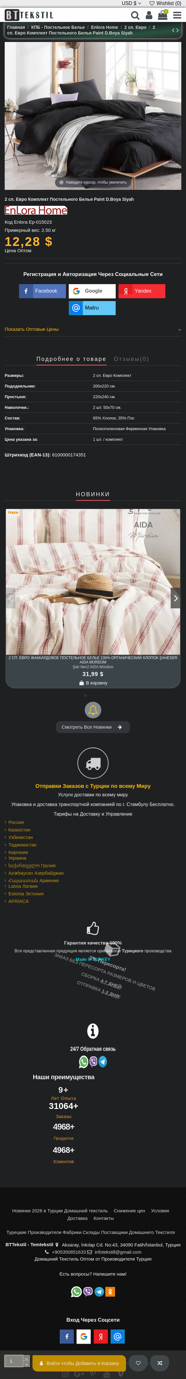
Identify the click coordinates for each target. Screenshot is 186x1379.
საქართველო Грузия (32, 865)
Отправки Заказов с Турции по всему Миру (93, 786)
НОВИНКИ (93, 494)
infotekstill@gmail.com (118, 1252)
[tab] (93, 330)
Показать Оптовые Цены (93, 329)
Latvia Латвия (23, 886)
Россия (16, 822)
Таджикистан (22, 844)
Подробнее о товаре (71, 359)
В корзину (93, 682)
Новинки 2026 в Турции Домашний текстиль (60, 1210)
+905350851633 (69, 1252)
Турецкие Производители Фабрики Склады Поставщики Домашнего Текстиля (91, 1232)
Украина (17, 858)
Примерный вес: (22, 230)
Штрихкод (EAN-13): (28, 454)
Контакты (103, 1218)
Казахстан (19, 829)
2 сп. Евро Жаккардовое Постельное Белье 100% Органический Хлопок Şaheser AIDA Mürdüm (93, 660)
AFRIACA (18, 901)
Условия (160, 1210)
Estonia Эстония (25, 893)
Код (9, 222)
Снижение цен (129, 1210)
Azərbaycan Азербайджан (36, 873)
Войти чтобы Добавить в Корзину (79, 1363)
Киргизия (18, 852)
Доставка (78, 1218)
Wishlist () (165, 3)
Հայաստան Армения (33, 880)
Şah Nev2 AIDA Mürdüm (93, 667)
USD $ (131, 3)
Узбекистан (20, 837)
